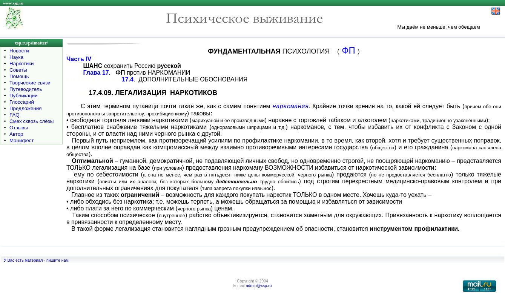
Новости (19, 51)
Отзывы (18, 127)
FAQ (14, 115)
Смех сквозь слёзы (31, 121)
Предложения (25, 108)
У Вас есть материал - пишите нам (36, 260)
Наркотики (21, 63)
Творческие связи (30, 83)
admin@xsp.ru (259, 285)
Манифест (21, 140)
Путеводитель (25, 89)
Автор (16, 134)
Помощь (19, 76)
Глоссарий (21, 102)
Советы (18, 70)
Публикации (23, 95)
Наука (16, 57)
